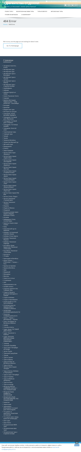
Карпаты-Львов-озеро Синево (10, 224)
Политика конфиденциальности (10, 315)
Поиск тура (9, 11)
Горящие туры (8, 134)
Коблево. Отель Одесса (10, 236)
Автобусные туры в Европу (9, 81)
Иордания (6, 210)
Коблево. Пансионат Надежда (9, 242)
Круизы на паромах (9, 266)
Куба (4, 270)
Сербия (5, 325)
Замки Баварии (8, 150)
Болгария (6, 105)
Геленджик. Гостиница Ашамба (10, 125)
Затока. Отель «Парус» (10, 196)
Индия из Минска (8, 208)
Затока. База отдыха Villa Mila (11, 193)
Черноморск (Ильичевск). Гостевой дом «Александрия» (10, 408)
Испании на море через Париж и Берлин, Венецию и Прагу (10, 213)
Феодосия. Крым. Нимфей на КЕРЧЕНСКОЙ (8, 393)
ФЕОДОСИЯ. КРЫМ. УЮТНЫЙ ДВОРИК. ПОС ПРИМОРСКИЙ (11, 398)
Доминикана (7, 146)
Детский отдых (8, 144)
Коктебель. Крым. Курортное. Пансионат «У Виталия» (10, 247)
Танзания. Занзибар (9, 345)
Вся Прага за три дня (9, 111)
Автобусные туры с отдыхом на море (9, 85)
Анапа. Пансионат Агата (10, 96)
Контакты (6, 254)
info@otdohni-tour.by (55, 1)
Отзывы (6, 256)
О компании (26, 14)
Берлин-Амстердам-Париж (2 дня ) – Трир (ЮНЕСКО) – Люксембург (11, 101)
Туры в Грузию (8, 357)
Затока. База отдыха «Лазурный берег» (9, 179)
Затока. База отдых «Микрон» (9, 153)
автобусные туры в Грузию (9, 78)
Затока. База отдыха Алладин (10, 367)
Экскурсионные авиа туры (9, 429)
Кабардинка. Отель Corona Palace (9, 220)
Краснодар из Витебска (10, 258)
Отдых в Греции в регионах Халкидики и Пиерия (10, 293)
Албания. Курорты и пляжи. (9, 93)
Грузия (5, 138)
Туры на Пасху (7, 382)
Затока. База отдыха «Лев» (9, 182)
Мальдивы (6, 274)
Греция (5, 136)
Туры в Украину (8, 377)
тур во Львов (7, 351)
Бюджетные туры (8, 109)
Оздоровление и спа (9, 284)
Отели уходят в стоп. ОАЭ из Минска (9, 302)
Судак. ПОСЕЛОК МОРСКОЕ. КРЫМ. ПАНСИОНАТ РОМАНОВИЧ (8, 339)
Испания (6, 217)
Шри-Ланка (7, 423)
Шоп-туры (6, 420)
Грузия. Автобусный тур (10, 142)
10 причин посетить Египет (9, 66)
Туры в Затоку (7, 365)
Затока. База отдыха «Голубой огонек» (9, 171)
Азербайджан (7, 88)
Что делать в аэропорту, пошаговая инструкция (10, 413)
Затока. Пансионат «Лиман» (9, 203)
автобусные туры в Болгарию (9, 74)
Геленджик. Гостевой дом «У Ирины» (10, 121)
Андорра (6, 98)
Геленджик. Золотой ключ (9, 129)
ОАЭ (4, 282)
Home (5, 24)
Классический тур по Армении (9, 229)
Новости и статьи (9, 278)
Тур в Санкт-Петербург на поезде (10, 348)
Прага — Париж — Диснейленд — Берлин (10, 318)
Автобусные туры (57, 11)
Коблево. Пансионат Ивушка (9, 239)
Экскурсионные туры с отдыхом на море (10, 433)
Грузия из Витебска (11, 14)
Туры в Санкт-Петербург (11, 375)
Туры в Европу (42, 11)
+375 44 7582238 (71, 1)
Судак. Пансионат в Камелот (9, 333)
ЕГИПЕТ (5, 148)
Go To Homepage (13, 46)
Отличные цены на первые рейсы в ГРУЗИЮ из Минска (9, 306)
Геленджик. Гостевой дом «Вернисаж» (10, 118)
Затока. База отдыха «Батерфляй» (9, 160)
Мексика (6, 276)
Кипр (5, 227)
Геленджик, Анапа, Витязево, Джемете (9, 114)
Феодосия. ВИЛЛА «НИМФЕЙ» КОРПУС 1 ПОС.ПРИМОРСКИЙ (10, 388)
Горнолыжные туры (9, 132)
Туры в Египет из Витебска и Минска (9, 362)
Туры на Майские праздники (8, 379)
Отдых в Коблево (8, 297)
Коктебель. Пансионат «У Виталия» (10, 251)
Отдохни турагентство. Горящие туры (10, 289)
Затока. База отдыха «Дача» (9, 175)
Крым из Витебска (9, 268)
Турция (5, 355)
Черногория (7, 404)
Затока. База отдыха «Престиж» (9, 190)
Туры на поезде (8, 384)
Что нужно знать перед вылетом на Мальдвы (10, 417)
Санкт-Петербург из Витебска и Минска (9, 322)
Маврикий (6, 272)
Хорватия (6, 402)
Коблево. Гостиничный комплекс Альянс (10, 233)
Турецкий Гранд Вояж (10, 353)
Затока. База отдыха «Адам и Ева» (9, 157)
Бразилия (6, 107)
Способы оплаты (8, 327)
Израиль (6, 206)
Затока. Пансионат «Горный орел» (9, 199)
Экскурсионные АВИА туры (25, 11)
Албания (6, 90)
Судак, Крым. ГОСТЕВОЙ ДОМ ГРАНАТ (11, 330)
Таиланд (6, 343)
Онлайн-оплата (8, 286)
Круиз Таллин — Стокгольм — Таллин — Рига (10, 262)
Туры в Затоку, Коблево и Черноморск (10, 371)
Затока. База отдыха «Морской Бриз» (9, 186)
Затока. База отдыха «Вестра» (9, 168)
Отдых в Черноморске (10, 299)
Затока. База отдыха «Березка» (9, 164)
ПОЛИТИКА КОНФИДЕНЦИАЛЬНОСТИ (11, 311)
